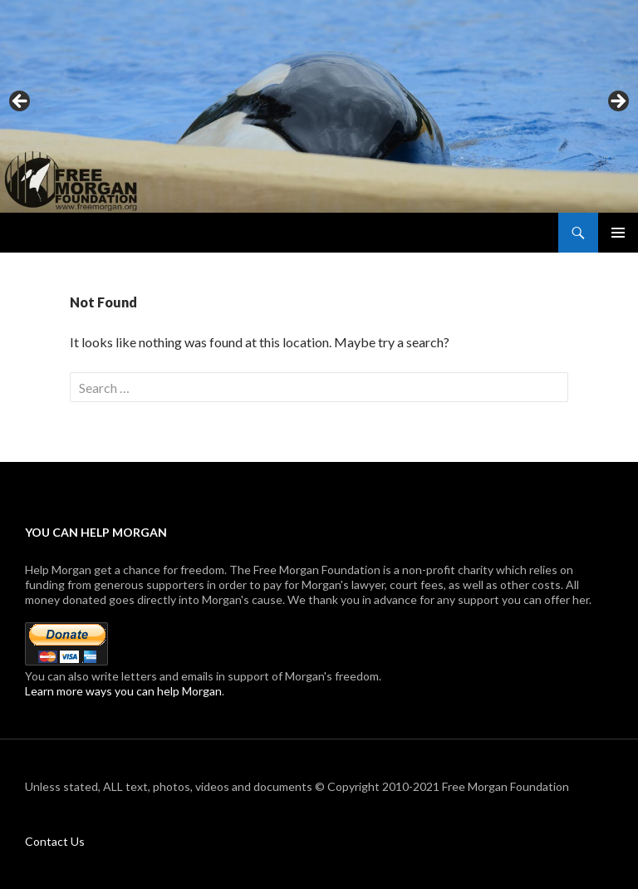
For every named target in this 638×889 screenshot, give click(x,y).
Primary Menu (618, 233)
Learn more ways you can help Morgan (123, 691)
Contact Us (55, 841)
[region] (319, 106)
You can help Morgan (96, 532)
